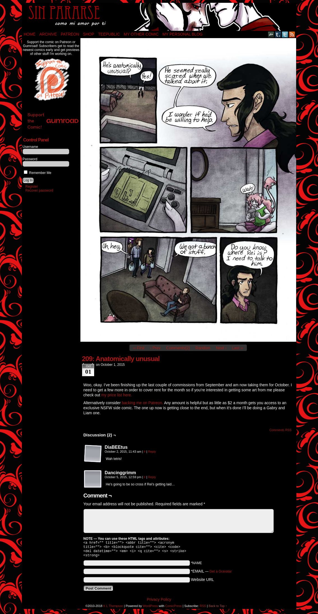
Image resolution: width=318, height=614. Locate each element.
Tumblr (278, 34)
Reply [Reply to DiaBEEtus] (152, 451)
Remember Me (38, 173)
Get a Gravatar (221, 574)
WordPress (150, 608)
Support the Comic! (52, 121)
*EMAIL (211, 573)
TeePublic (109, 34)
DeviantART (271, 34)
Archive (48, 34)
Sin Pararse (159, 17)
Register (31, 187)
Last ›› (237, 348)
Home (30, 34)
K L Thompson (113, 608)
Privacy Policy (159, 601)
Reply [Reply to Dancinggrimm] (152, 477)
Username (30, 147)
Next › (221, 348)
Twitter (285, 34)
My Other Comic (141, 34)
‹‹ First (138, 348)
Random (203, 348)
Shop (88, 34)
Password (30, 159)
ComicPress (173, 608)
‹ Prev (155, 348)
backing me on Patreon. (142, 403)
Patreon (70, 34)
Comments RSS (281, 430)
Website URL (202, 582)
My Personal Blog (183, 34)
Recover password (39, 190)
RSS (292, 34)
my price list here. (116, 395)
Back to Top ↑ (217, 608)
